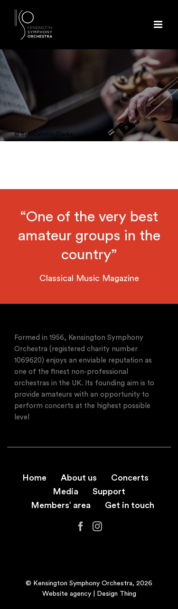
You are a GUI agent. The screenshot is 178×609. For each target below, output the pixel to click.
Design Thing (116, 594)
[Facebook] (80, 526)
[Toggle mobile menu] (159, 24)
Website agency (66, 594)
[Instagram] (97, 526)
